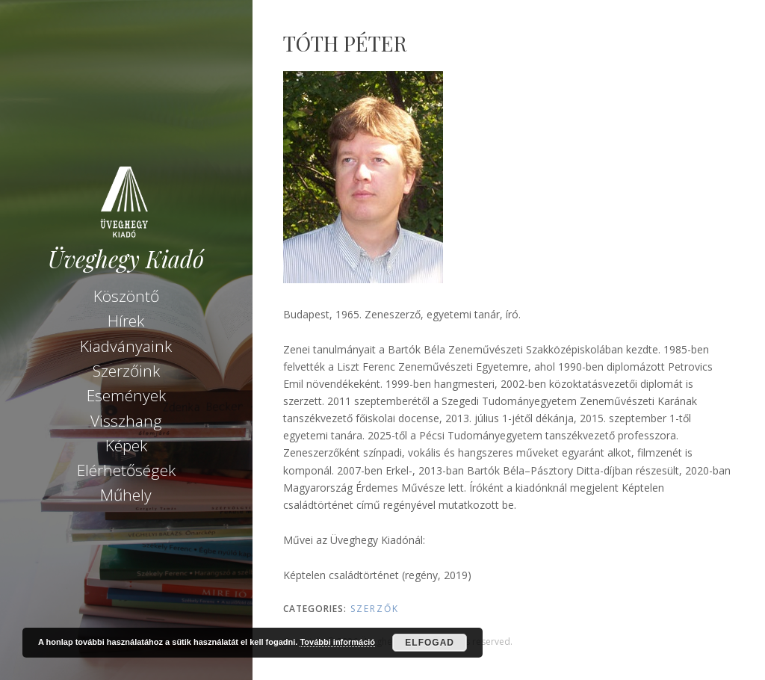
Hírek (126, 320)
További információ (337, 641)
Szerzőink (126, 370)
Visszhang (126, 420)
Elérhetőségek (126, 470)
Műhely (126, 494)
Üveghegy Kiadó (126, 259)
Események (126, 395)
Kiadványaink (126, 346)
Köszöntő (126, 295)
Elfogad (429, 642)
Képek (126, 445)
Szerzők (374, 608)
